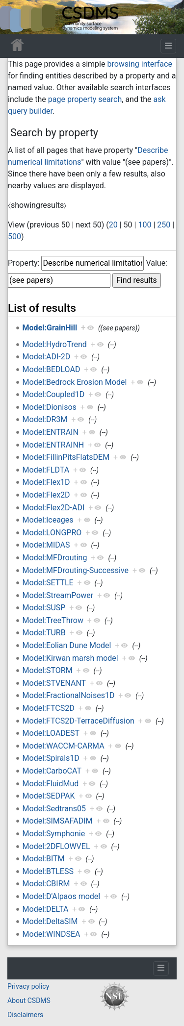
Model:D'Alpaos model (62, 896)
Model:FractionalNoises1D (69, 695)
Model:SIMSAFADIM (58, 821)
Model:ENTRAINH (53, 445)
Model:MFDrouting (55, 557)
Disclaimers (25, 1015)
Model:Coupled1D (54, 394)
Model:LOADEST (51, 733)
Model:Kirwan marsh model (70, 658)
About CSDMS (29, 1000)
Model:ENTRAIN (51, 432)
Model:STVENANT (54, 683)
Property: (23, 263)
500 (14, 236)
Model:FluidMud (51, 783)
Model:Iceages (48, 520)
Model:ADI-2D (47, 356)
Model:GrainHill (50, 327)
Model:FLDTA (46, 470)
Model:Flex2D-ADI (54, 507)
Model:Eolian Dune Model (67, 645)
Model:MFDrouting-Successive (76, 570)
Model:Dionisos (50, 407)
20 (113, 224)
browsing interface (139, 64)
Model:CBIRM (46, 883)
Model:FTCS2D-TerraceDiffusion (78, 721)
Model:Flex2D (46, 495)
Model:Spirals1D (51, 758)
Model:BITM (44, 858)
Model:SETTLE (48, 582)
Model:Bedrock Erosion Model (75, 382)
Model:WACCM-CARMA (64, 746)
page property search (85, 99)
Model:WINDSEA (51, 934)
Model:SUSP (44, 607)
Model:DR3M (45, 419)
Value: (156, 263)
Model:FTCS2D (49, 708)
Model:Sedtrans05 (54, 808)
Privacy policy (28, 986)
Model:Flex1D (46, 482)
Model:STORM (48, 670)
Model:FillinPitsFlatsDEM (66, 457)
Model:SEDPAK (49, 796)
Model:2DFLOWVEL (56, 846)
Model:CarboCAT (52, 771)
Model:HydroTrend (55, 344)
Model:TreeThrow (53, 620)
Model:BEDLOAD (51, 369)
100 (144, 224)
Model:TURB (44, 632)
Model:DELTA (46, 909)
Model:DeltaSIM (50, 921)
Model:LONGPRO (52, 532)
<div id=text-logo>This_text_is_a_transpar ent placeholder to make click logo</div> (16, 17)
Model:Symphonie (54, 833)
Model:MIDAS (46, 545)
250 (163, 224)
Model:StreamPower (58, 595)
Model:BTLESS (48, 871)
